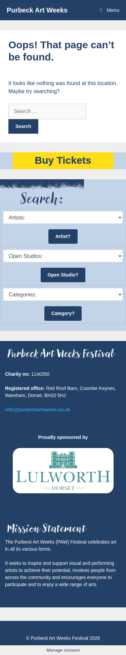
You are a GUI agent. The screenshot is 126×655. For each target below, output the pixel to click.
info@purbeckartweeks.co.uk (37, 409)
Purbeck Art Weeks (37, 10)
